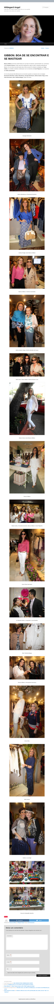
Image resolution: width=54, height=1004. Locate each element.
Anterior (42, 48)
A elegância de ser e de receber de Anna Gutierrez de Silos (20, 984)
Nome (9, 955)
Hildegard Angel (12, 7)
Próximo (47, 48)
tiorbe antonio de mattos (9, 990)
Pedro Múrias (7, 986)
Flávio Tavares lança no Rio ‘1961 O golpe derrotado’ (23, 986)
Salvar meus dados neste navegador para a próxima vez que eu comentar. (21, 972)
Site (7, 968)
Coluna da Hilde (12, 922)
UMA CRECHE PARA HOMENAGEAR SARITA (23, 983)
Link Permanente (30, 922)
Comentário (9, 935)
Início (5, 43)
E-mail (9, 962)
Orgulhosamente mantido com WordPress (27, 999)
